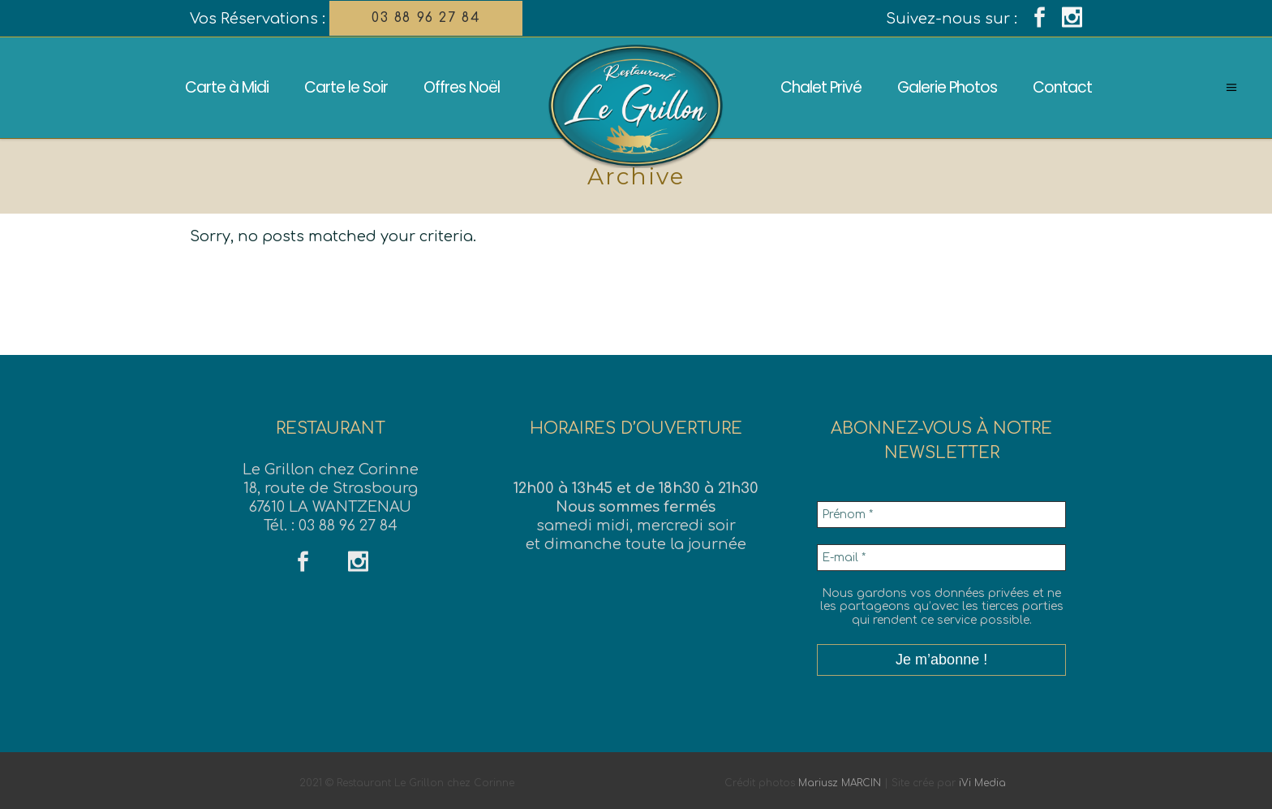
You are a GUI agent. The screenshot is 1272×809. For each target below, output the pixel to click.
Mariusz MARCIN (839, 783)
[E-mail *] (941, 557)
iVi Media (982, 783)
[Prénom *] (941, 514)
